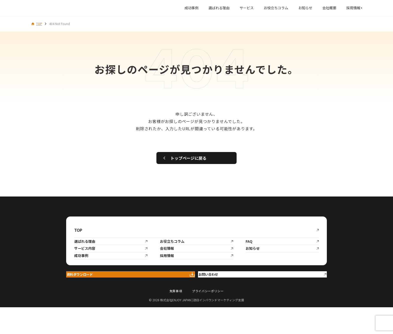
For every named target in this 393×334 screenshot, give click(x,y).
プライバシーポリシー (208, 318)
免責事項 (175, 318)
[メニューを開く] (356, 8)
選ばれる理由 (199, 7)
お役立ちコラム (256, 7)
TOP (36, 24)
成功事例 (171, 7)
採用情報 (333, 7)
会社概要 (309, 7)
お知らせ (285, 7)
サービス (227, 7)
